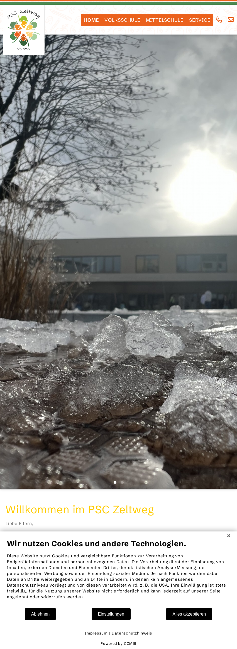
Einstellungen (111, 614)
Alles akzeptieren (189, 614)
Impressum (96, 633)
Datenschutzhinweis (132, 633)
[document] (118, 573)
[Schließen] (228, 535)
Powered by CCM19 (118, 643)
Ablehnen (40, 614)
